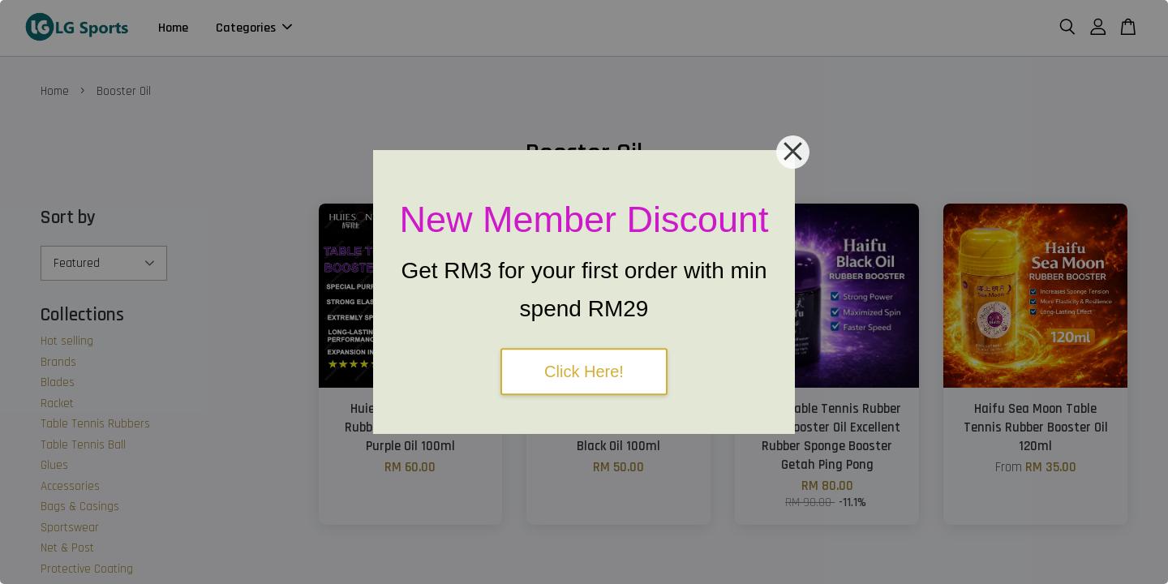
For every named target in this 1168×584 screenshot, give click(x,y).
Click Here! (584, 371)
